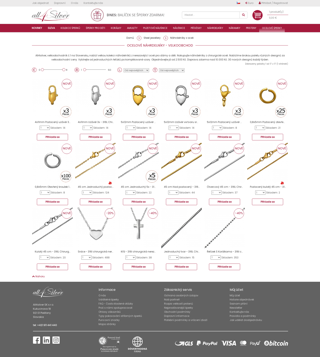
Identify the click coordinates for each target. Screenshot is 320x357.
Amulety (132, 28)
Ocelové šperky (272, 28)
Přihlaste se (52, 137)
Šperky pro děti (95, 28)
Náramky (234, 28)
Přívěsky (196, 28)
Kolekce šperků (70, 28)
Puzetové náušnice (155, 28)
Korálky (116, 28)
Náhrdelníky (215, 28)
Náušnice (179, 28)
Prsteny (251, 28)
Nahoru (38, 276)
